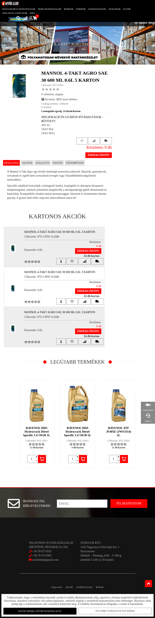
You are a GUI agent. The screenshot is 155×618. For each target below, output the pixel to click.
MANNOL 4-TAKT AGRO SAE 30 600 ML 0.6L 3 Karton (61, 272)
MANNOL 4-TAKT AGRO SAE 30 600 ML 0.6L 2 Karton (61, 231)
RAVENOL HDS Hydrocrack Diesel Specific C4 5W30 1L (36, 431)
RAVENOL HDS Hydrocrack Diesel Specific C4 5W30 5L (77, 431)
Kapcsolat (51, 587)
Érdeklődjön (98, 155)
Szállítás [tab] (42, 162)
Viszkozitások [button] (97, 9)
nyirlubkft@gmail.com (43, 559)
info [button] (32, 13)
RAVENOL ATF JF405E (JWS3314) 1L (118, 431)
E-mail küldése (67, 99)
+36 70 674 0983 (42, 555)
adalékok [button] (115, 9)
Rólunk (105, 587)
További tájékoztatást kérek (114, 610)
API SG (45, 125)
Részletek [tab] (11, 162)
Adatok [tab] (27, 162)
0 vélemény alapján (52, 94)
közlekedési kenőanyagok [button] (19, 9)
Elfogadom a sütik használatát (40, 610)
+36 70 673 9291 (42, 551)
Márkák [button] (69, 9)
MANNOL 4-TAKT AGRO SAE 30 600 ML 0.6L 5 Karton (61, 312)
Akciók (67, 587)
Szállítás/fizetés (86, 587)
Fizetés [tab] (58, 162)
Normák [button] (81, 9)
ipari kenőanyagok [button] (50, 9)
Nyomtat (48, 99)
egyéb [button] (127, 9)
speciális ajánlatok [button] (14, 13)
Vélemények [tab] (75, 162)
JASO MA (47, 129)
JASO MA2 (48, 133)
